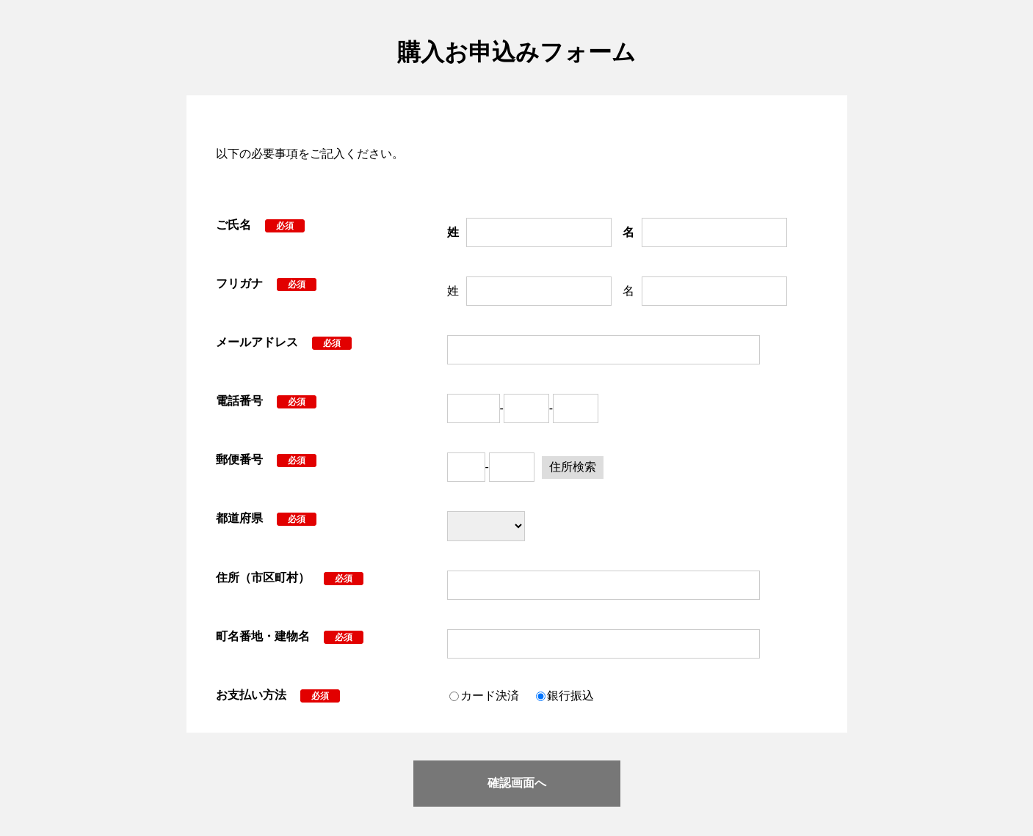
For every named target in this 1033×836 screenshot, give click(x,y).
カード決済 (489, 695)
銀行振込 (570, 695)
